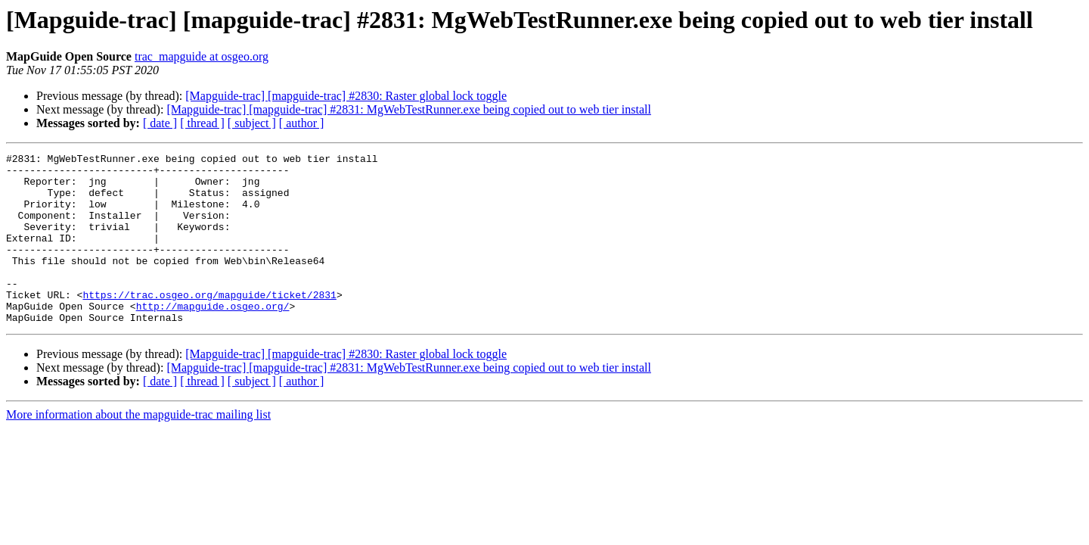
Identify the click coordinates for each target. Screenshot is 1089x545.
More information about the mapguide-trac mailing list (138, 448)
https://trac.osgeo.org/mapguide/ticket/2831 (209, 324)
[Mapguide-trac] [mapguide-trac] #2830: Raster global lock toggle (346, 95)
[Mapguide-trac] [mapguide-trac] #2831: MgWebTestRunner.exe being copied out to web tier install (408, 109)
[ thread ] (202, 123)
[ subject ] (252, 123)
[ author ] (301, 123)
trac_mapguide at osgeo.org (201, 56)
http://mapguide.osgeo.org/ (213, 337)
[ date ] (160, 123)
